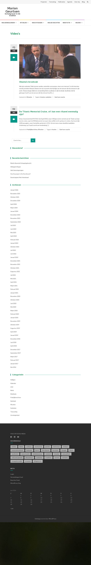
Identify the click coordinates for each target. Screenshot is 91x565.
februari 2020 (14, 357)
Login (12, 517)
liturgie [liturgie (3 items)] (63, 493)
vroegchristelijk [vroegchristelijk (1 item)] (17, 504)
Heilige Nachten (54, 23)
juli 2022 (13, 293)
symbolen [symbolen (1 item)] (39, 500)
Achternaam (18, 180)
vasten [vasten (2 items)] (57, 500)
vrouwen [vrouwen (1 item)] (28, 504)
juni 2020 (13, 346)
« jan (11, 551)
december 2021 (15, 304)
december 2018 (15, 381)
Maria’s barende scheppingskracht (20, 206)
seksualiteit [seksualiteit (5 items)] (66, 497)
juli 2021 (13, 318)
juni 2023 (13, 272)
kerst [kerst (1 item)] (37, 493)
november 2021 (15, 307)
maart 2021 (13, 328)
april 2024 (13, 247)
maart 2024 (13, 250)
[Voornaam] (22, 177)
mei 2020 (13, 350)
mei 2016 (13, 410)
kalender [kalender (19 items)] (29, 493)
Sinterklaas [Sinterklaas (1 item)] (29, 500)
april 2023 (13, 279)
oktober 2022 (14, 289)
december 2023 (15, 257)
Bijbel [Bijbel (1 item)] (21, 489)
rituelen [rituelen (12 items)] (56, 497)
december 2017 (15, 392)
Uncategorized (14, 458)
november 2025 (15, 236)
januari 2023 (14, 286)
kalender (13, 426)
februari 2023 (14, 282)
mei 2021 (13, 321)
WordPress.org (15, 526)
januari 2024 (14, 254)
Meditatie (66, 23)
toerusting (13, 454)
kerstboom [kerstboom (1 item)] (45, 493)
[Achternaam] (22, 183)
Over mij (77, 2)
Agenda (69, 2)
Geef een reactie (59, 97)
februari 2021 (14, 332)
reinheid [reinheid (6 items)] (48, 497)
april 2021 (13, 325)
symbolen (48, 97)
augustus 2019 (15, 371)
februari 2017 (14, 403)
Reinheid (13, 444)
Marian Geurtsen (12, 9)
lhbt (11, 430)
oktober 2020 (14, 342)
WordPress (52, 561)
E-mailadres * (18, 167)
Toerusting (52, 2)
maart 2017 (13, 399)
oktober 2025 (14, 240)
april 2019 (13, 374)
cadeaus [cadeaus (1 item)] (29, 489)
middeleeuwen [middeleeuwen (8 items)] (37, 497)
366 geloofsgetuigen (16, 213)
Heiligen (12, 422)
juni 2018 (13, 385)
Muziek (78, 23)
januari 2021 (14, 335)
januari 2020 (14, 360)
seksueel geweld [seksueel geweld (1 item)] (17, 500)
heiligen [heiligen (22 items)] (65, 489)
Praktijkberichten (32, 129)
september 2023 (15, 264)
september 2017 (15, 396)
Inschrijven (22, 189)
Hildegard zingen (15, 209)
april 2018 (13, 389)
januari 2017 (14, 406)
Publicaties (61, 2)
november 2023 (15, 261)
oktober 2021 (14, 311)
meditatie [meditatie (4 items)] (15, 497)
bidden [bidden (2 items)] (14, 489)
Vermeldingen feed (16, 520)
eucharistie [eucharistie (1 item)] (38, 489)
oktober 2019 (14, 367)
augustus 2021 (15, 314)
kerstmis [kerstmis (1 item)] (55, 493)
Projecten (44, 2)
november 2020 (15, 339)
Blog (83, 2)
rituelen (42, 97)
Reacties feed (15, 523)
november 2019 (15, 364)
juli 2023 (13, 268)
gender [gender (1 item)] (47, 489)
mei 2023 (13, 275)
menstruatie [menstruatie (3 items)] (25, 497)
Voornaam (17, 174)
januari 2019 (14, 378)
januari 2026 (14, 233)
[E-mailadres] (22, 170)
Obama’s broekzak (28, 82)
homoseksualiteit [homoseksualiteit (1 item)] (17, 493)
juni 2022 (13, 296)
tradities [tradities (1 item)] (48, 500)
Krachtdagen (37, 23)
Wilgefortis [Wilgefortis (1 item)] (37, 504)
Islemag (37, 561)
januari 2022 (14, 300)
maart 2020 (13, 353)
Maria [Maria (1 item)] (71, 493)
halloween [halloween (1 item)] (56, 489)
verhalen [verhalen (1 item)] (65, 500)
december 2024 (15, 243)
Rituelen (23, 23)
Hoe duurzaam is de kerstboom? (20, 216)
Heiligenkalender (8, 23)
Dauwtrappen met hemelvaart (19, 220)
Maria (12, 433)
